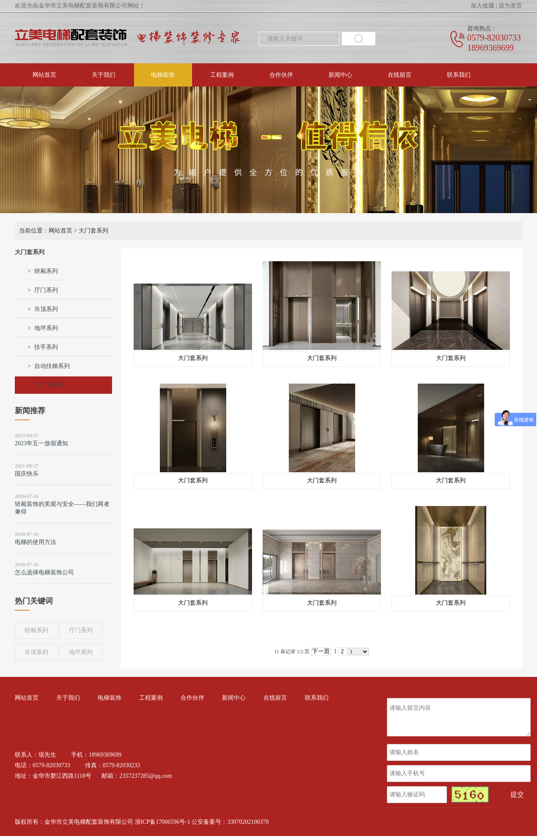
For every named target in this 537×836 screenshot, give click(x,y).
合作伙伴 (281, 75)
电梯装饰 (163, 75)
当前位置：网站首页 (45, 230)
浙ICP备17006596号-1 (162, 822)
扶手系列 (46, 347)
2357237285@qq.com (145, 776)
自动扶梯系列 (52, 366)
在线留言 (399, 75)
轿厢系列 (46, 271)
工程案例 (222, 75)
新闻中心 (340, 75)
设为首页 (510, 6)
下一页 (321, 651)
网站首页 (44, 75)
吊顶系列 (46, 309)
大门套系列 (49, 385)
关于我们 (103, 75)
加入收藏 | (484, 6)
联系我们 (459, 75)
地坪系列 (46, 328)
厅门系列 (46, 290)
